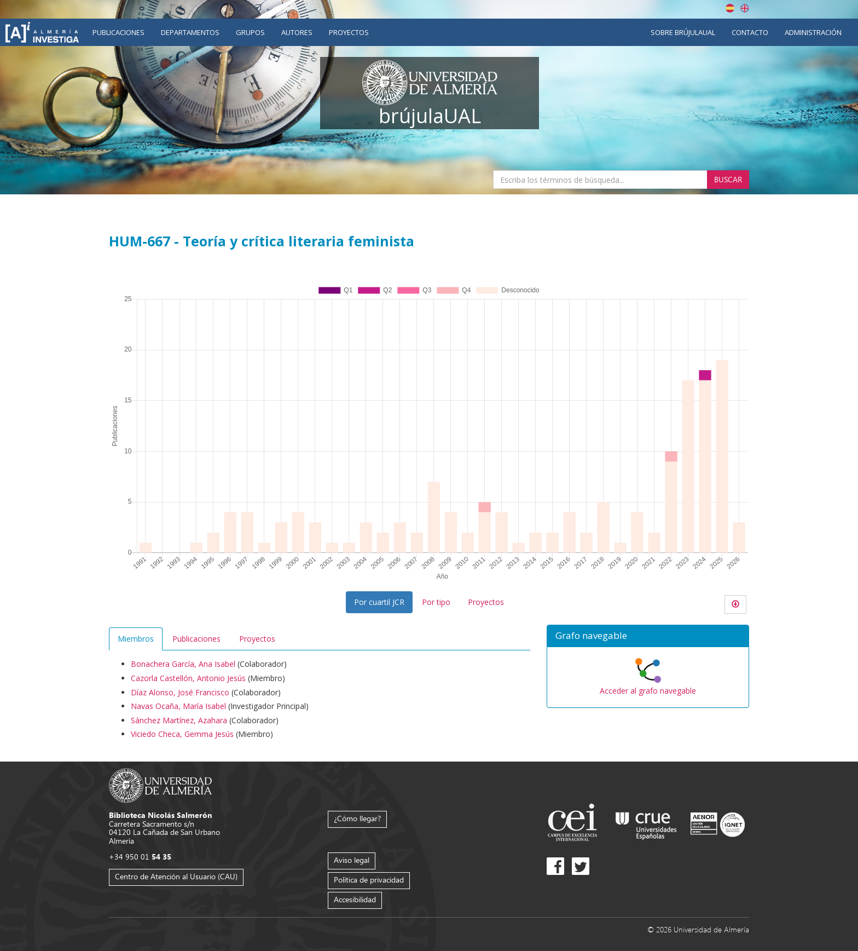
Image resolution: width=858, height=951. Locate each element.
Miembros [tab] (136, 638)
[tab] (648, 636)
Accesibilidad (355, 899)
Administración (813, 32)
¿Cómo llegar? (357, 818)
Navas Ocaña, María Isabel (178, 706)
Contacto (750, 32)
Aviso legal (351, 860)
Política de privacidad (369, 879)
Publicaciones (118, 32)
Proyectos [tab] (257, 638)
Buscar (728, 179)
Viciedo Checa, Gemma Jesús (182, 734)
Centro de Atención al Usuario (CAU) (176, 876)
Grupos (250, 32)
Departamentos (190, 32)
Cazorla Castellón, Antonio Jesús (188, 678)
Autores (296, 32)
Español (730, 8)
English (744, 8)
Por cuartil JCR (379, 602)
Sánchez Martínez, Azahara (179, 720)
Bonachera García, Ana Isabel (183, 664)
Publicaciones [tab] (196, 638)
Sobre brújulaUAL (683, 32)
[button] (648, 636)
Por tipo (436, 602)
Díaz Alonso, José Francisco (180, 692)
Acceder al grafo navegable (648, 690)
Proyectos (349, 32)
